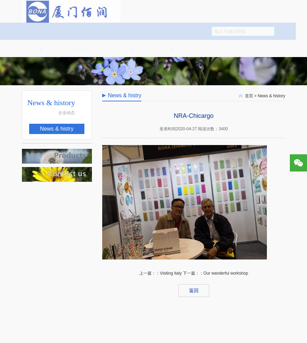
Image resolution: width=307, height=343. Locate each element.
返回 (194, 290)
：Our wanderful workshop (223, 273)
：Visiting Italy (169, 273)
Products (151, 48)
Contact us (193, 48)
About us (59, 48)
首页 (25, 48)
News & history (106, 48)
